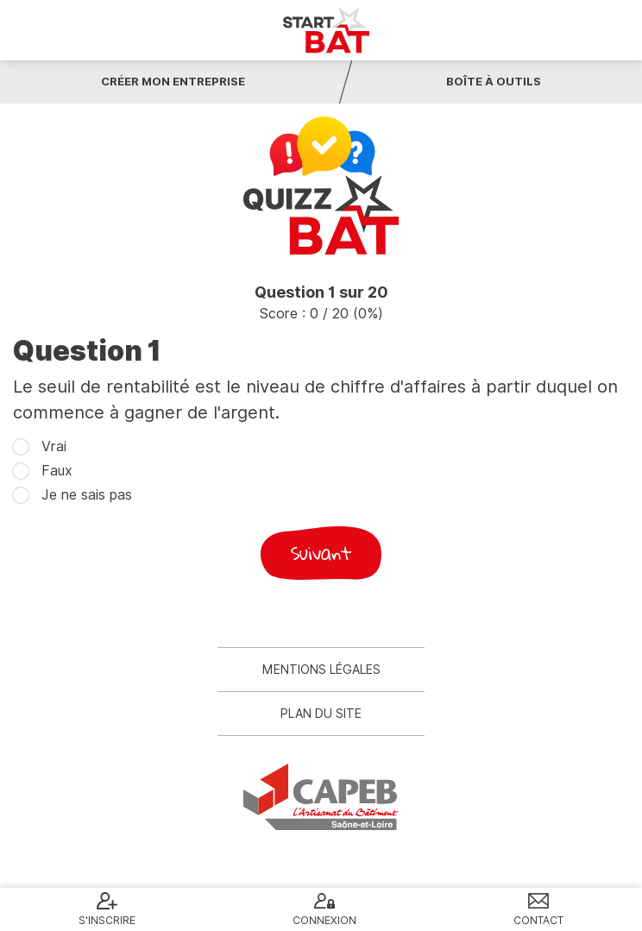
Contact (538, 920)
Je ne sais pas (86, 495)
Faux (56, 471)
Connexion (324, 920)
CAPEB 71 (321, 796)
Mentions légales (321, 669)
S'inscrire (107, 920)
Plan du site (321, 713)
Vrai (53, 447)
